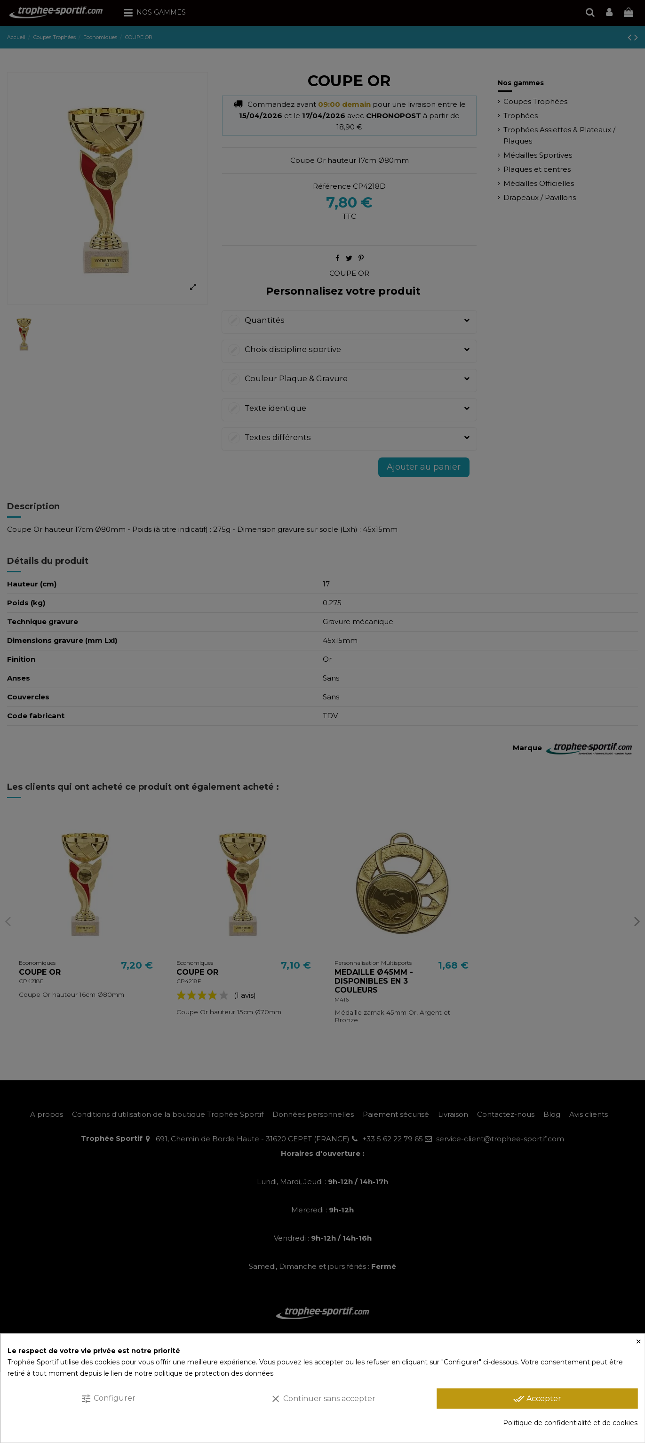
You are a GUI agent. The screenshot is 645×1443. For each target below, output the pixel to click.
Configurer (107, 1398)
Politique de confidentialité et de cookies (570, 1423)
